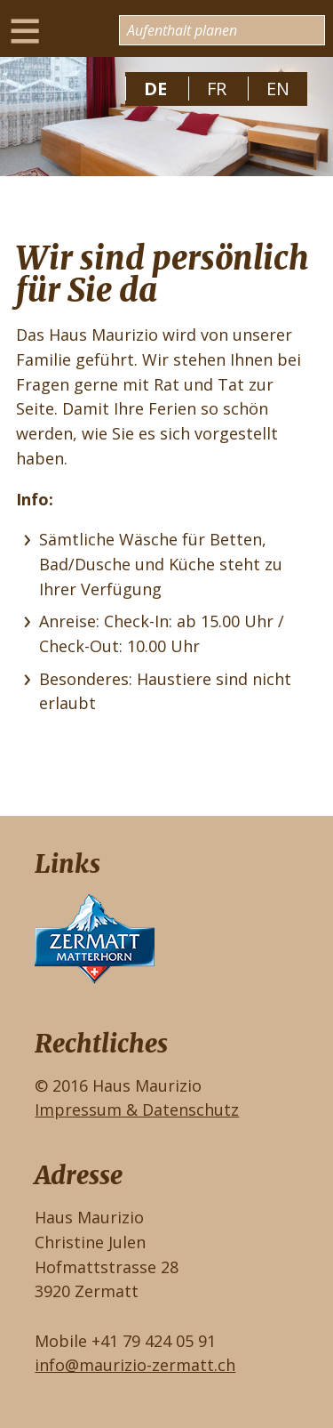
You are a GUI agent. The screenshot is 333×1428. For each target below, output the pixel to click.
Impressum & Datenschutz (137, 1109)
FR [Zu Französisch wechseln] (216, 89)
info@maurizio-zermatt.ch (135, 1365)
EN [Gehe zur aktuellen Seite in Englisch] (277, 89)
